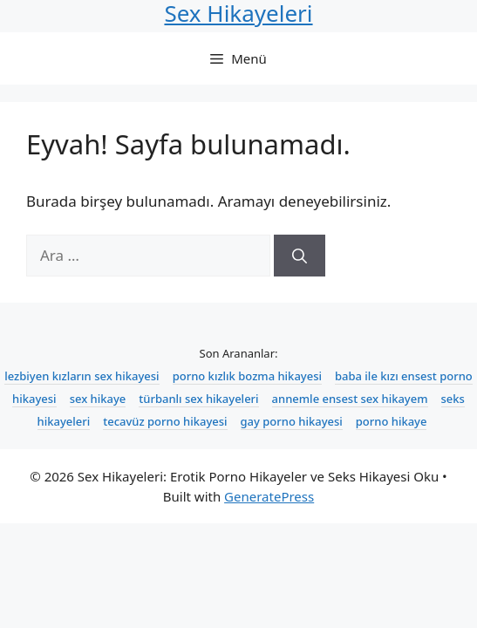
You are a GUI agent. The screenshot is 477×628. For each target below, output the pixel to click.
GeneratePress (269, 496)
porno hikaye (391, 421)
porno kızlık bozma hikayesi (247, 376)
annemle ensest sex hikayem (350, 398)
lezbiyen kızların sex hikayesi (81, 376)
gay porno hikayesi (292, 421)
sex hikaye (98, 398)
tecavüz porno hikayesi (165, 421)
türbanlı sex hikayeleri (198, 398)
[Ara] (299, 255)
